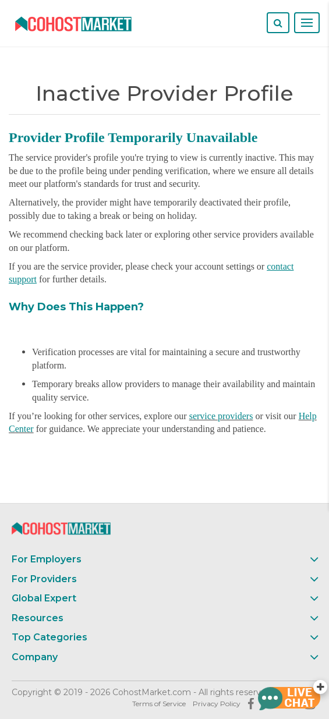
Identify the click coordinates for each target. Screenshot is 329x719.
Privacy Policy (216, 703)
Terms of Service (159, 703)
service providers (221, 416)
